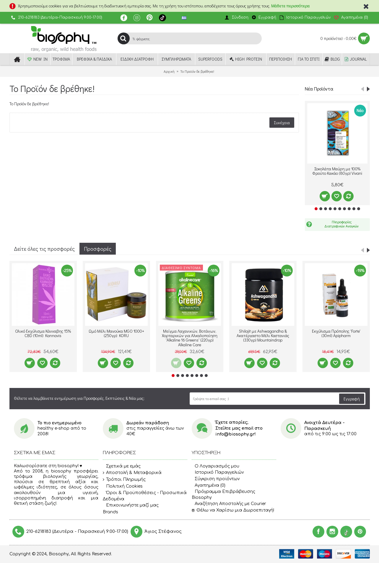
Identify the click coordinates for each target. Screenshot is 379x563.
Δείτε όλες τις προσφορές (44, 248)
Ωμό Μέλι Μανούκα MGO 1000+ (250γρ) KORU (116, 333)
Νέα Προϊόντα (319, 88)
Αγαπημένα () (208, 485)
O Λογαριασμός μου (215, 466)
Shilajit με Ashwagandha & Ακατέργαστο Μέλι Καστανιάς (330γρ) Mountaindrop (263, 335)
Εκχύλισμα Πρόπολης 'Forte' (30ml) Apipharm (336, 333)
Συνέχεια (282, 122)
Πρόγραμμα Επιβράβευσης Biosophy (223, 494)
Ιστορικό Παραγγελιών (218, 472)
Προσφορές (97, 248)
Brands (110, 512)
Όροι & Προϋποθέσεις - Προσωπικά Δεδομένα (145, 496)
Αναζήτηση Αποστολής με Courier (229, 503)
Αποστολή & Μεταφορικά (132, 472)
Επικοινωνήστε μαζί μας (131, 505)
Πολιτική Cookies (123, 486)
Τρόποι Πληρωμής (124, 479)
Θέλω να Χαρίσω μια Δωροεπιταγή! (233, 510)
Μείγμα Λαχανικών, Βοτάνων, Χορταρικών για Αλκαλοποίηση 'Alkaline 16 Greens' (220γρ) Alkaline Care (189, 337)
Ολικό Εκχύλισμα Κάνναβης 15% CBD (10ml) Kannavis (43, 333)
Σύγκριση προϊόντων (216, 479)
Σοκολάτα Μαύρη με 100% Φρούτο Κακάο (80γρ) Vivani (337, 171)
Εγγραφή (352, 399)
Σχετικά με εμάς (122, 466)
